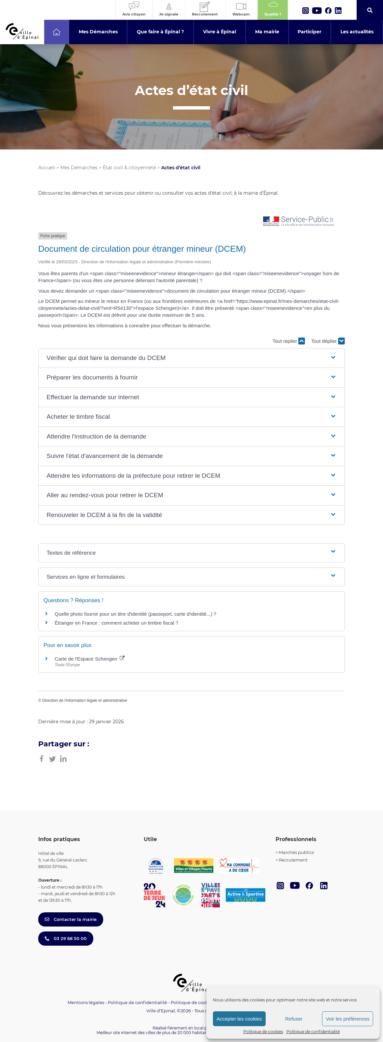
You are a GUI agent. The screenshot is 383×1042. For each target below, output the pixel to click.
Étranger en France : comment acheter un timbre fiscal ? (116, 623)
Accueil (46, 168)
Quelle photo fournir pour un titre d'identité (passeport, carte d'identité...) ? (135, 614)
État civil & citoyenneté (129, 168)
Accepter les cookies (239, 1019)
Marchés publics (296, 852)
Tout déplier (328, 341)
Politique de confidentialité (313, 1031)
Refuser (294, 1019)
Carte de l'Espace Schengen (90, 659)
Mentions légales (86, 1002)
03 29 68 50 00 (66, 938)
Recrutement (293, 860)
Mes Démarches (79, 168)
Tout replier (289, 341)
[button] (191, 358)
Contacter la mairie (71, 919)
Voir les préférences (347, 1019)
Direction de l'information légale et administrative (84, 700)
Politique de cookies (263, 1031)
